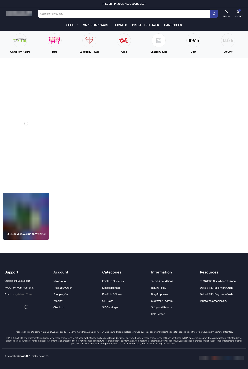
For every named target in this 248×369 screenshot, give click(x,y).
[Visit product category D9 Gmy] (228, 52)
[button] (226, 13)
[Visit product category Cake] (124, 52)
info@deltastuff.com (22, 294)
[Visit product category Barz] (54, 52)
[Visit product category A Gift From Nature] (20, 52)
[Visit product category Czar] (193, 52)
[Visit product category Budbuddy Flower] (89, 52)
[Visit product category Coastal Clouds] (158, 52)
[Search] (214, 14)
